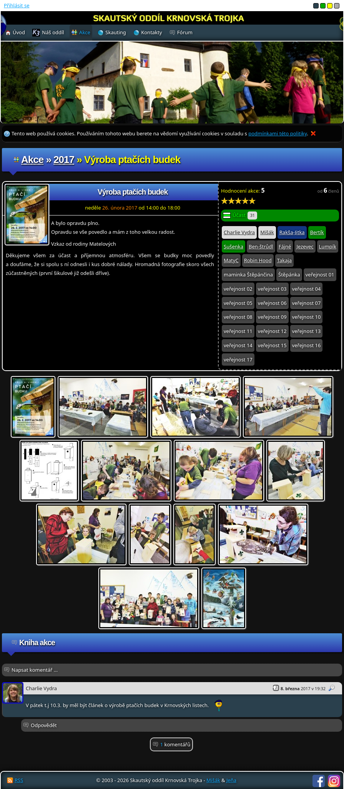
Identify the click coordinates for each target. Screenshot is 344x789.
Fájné (285, 246)
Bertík (317, 232)
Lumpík (327, 246)
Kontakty (151, 32)
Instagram (334, 781)
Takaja (284, 260)
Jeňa (231, 780)
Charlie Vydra (239, 232)
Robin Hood (258, 260)
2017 (63, 159)
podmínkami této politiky (277, 133)
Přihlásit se (16, 5)
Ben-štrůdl (261, 246)
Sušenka (233, 246)
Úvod (19, 32)
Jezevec (304, 246)
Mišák (267, 232)
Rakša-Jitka (292, 232)
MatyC (231, 260)
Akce (32, 159)
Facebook (318, 781)
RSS (19, 780)
